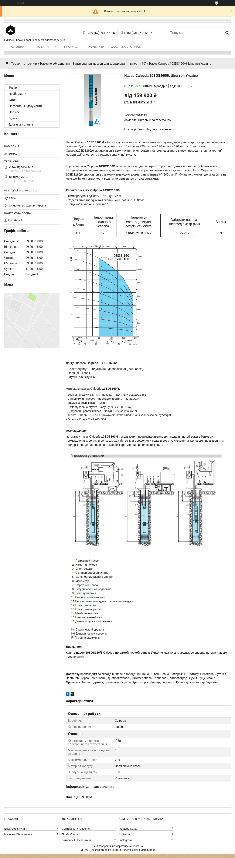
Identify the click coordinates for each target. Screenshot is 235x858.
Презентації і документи (25, 106)
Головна (17, 46)
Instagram (125, 840)
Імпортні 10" (138, 63)
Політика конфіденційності (139, 849)
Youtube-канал (128, 828)
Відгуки (14, 118)
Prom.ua (138, 846)
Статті (13, 100)
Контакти (97, 46)
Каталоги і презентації (76, 840)
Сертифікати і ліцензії (76, 828)
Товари (42, 46)
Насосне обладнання (55, 63)
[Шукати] (227, 33)
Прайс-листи (17, 93)
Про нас (71, 46)
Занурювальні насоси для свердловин (99, 63)
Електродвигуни (14, 828)
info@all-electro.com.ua (23, 190)
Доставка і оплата (127, 46)
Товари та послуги (24, 63)
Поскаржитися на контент (105, 849)
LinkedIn (124, 834)
